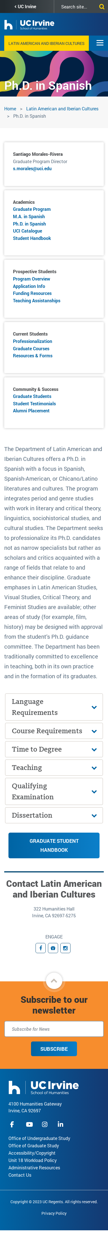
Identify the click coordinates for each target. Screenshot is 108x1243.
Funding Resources (32, 293)
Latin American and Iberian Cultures (46, 43)
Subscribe (54, 1048)
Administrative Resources (34, 1167)
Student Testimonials (34, 403)
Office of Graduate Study (33, 1145)
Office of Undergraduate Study (39, 1138)
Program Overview (31, 279)
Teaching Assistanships (36, 300)
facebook (13, 1124)
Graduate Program (32, 209)
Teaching (27, 767)
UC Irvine (27, 6)
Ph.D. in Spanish (29, 224)
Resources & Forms (32, 355)
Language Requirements (35, 707)
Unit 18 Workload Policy (32, 1160)
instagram (45, 1124)
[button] (54, 981)
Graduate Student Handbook (54, 845)
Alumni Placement (31, 410)
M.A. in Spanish (29, 216)
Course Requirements (47, 730)
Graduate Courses (31, 348)
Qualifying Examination (33, 791)
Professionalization (32, 341)
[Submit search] (100, 5)
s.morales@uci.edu (32, 168)
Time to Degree (37, 749)
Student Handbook (32, 238)
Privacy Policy (54, 1213)
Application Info (29, 286)
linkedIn (61, 1124)
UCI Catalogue (27, 231)
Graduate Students (32, 396)
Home (10, 108)
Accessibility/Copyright (32, 1153)
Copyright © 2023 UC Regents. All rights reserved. (54, 1201)
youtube (29, 1124)
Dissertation (32, 815)
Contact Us (19, 1175)
